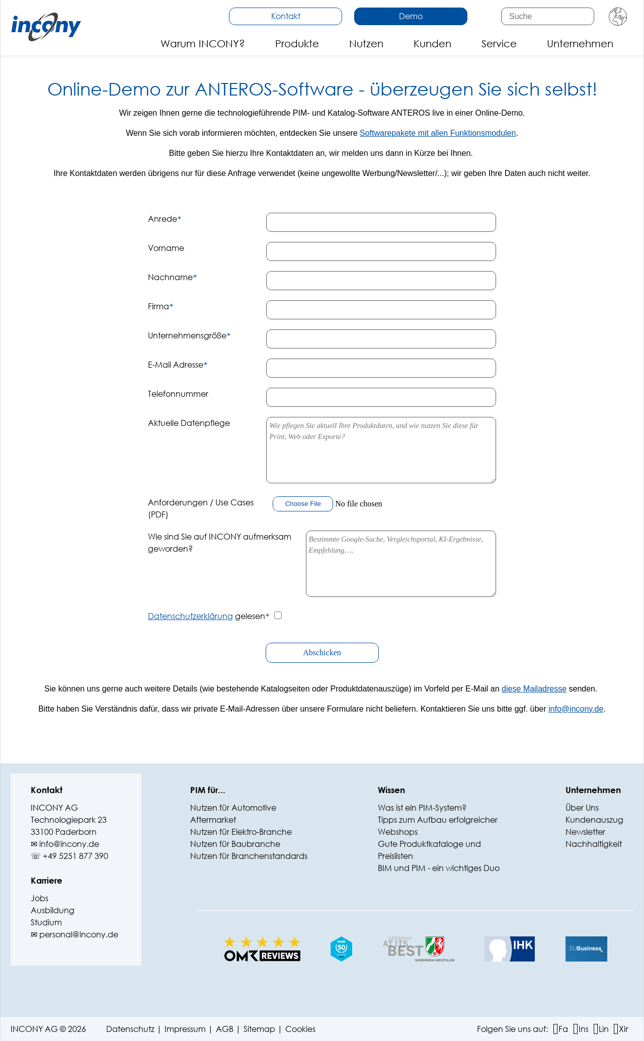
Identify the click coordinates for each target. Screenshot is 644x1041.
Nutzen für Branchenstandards (248, 855)
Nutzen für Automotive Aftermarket (233, 813)
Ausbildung (52, 910)
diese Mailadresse (534, 688)
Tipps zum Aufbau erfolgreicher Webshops (438, 825)
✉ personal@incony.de (74, 934)
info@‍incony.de (575, 709)
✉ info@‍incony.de (65, 843)
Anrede (164, 218)
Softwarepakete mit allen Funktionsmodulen (438, 133)
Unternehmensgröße (189, 335)
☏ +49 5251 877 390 (69, 855)
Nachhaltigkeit (594, 843)
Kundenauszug (594, 819)
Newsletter (585, 831)
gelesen (208, 616)
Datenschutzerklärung (190, 616)
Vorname (166, 247)
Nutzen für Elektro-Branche (241, 831)
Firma (160, 306)
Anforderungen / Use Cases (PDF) (201, 508)
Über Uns (582, 807)
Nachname (172, 277)
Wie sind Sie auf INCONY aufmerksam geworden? (219, 542)
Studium (46, 922)
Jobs (39, 898)
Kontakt (285, 16)
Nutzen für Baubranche (235, 843)
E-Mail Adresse (177, 364)
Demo (411, 16)
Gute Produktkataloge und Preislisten (429, 849)
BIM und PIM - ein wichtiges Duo (439, 867)
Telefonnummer (178, 393)
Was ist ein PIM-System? (422, 807)
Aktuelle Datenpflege (189, 422)
